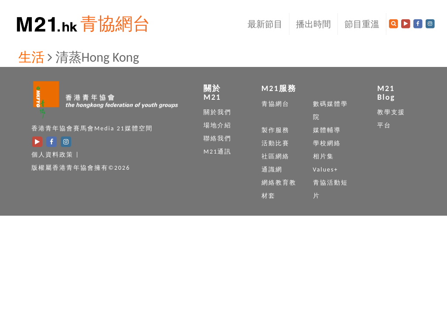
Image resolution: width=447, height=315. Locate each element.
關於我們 (217, 112)
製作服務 (275, 130)
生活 (31, 57)
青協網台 (115, 24)
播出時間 (313, 24)
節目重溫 (361, 24)
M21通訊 (217, 151)
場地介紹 (217, 125)
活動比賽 (275, 143)
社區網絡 (275, 156)
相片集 (323, 156)
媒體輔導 (327, 130)
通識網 (271, 169)
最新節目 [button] (265, 24)
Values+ (325, 169)
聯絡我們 (217, 138)
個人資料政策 (52, 154)
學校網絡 (327, 143)
